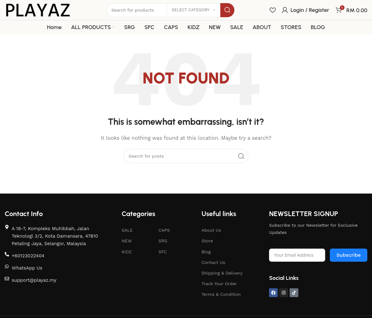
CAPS (164, 230)
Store (207, 240)
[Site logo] (38, 10)
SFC (163, 251)
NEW (127, 240)
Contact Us (213, 262)
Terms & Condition (221, 294)
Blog (206, 251)
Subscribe (348, 255)
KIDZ (127, 251)
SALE (127, 230)
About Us (211, 230)
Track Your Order (219, 283)
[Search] (186, 156)
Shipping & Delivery (222, 272)
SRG (163, 240)
